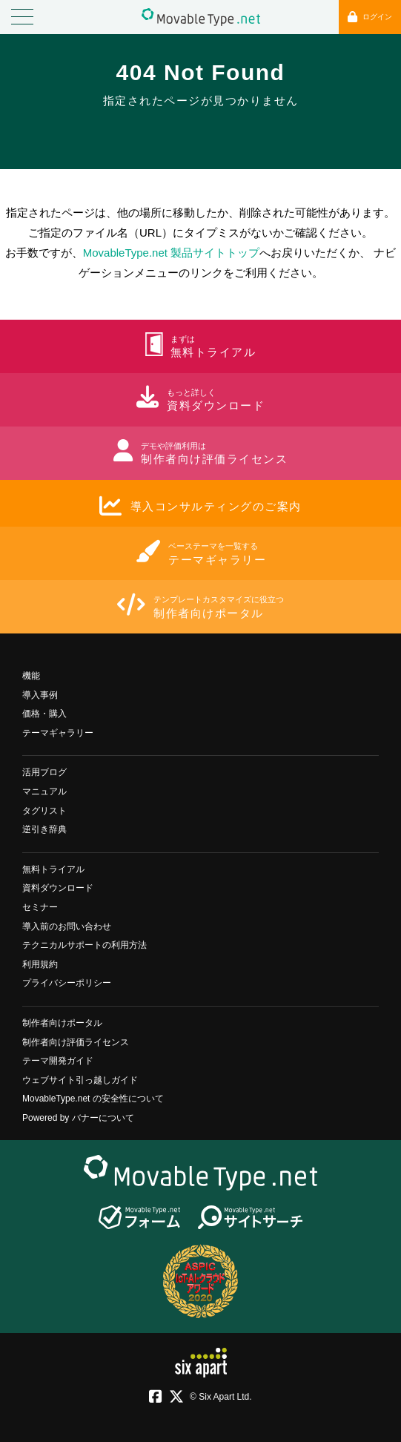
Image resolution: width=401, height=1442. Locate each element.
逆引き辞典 (44, 829)
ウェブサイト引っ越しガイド (80, 1080)
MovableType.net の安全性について (93, 1098)
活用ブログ (44, 772)
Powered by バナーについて (78, 1118)
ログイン (370, 16)
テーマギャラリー (57, 733)
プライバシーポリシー (66, 983)
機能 (31, 676)
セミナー (40, 907)
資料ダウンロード (57, 888)
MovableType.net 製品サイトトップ (171, 252)
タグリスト (44, 811)
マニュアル (44, 791)
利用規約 (40, 964)
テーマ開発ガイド (57, 1061)
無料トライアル (53, 869)
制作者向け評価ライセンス (75, 1042)
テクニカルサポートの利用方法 (84, 945)
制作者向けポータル (62, 1023)
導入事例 (40, 695)
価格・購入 (44, 713)
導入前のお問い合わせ (66, 926)
